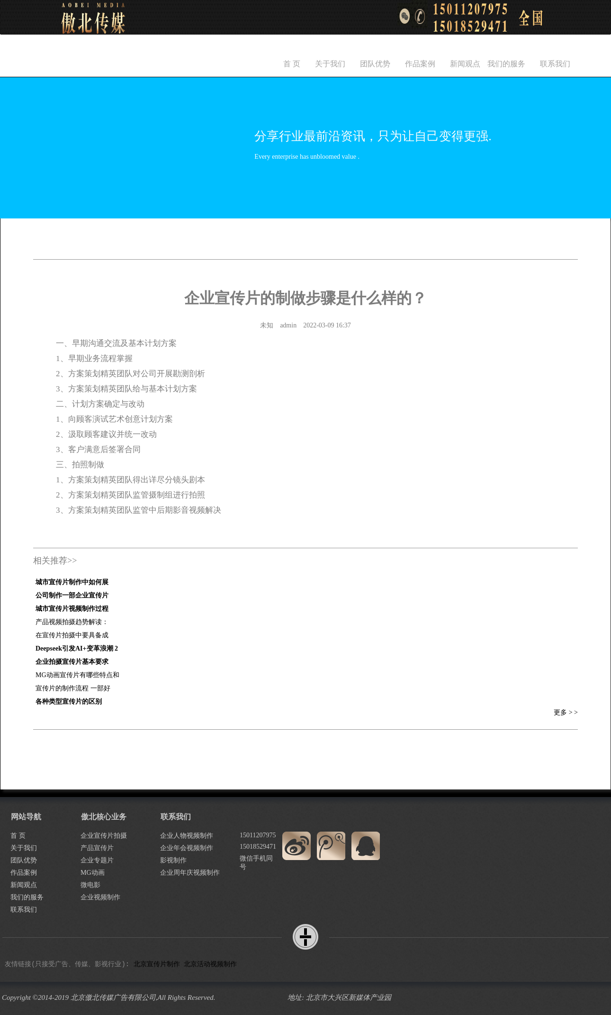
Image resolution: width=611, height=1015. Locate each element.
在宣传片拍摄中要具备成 (72, 635)
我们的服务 (506, 64)
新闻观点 (465, 64)
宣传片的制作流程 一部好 (73, 688)
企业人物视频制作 (186, 835)
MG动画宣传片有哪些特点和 (77, 675)
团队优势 (375, 64)
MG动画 (93, 872)
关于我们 (330, 64)
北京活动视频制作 (210, 964)
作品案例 (420, 64)
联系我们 (555, 64)
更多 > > (566, 712)
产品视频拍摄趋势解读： (72, 621)
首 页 (291, 64)
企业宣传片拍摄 (104, 835)
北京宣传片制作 (157, 964)
